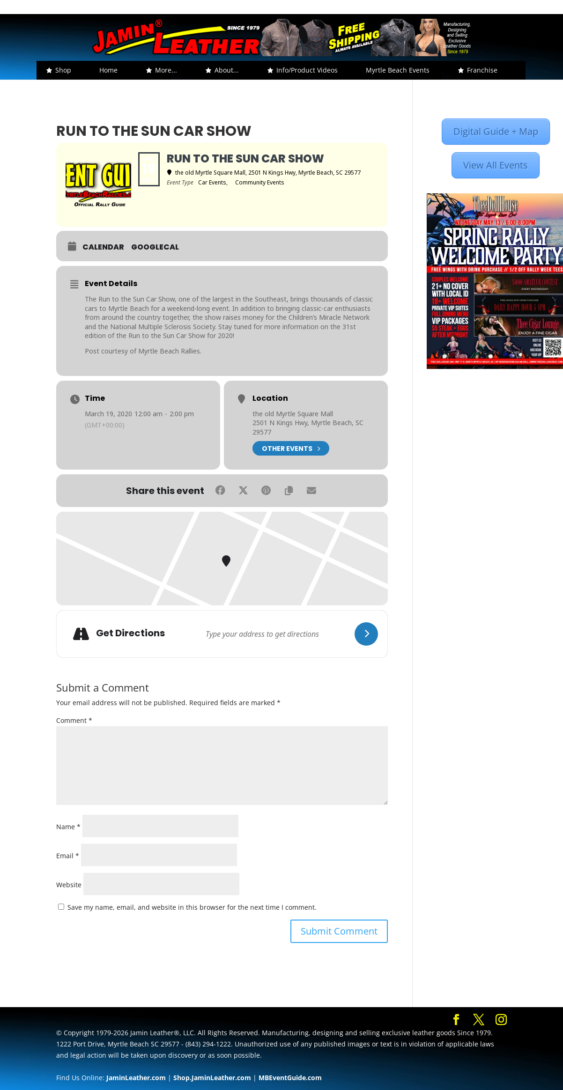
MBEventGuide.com (290, 1077)
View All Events (495, 165)
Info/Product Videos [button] (307, 70)
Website (68, 884)
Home (108, 70)
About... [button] (227, 70)
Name (68, 826)
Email (67, 855)
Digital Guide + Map (495, 131)
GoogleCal (155, 247)
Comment (74, 720)
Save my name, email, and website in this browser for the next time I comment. (192, 907)
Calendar (103, 247)
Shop (63, 70)
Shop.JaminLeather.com (212, 1077)
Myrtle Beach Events (398, 70)
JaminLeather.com (136, 1077)
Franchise (482, 70)
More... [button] (166, 70)
